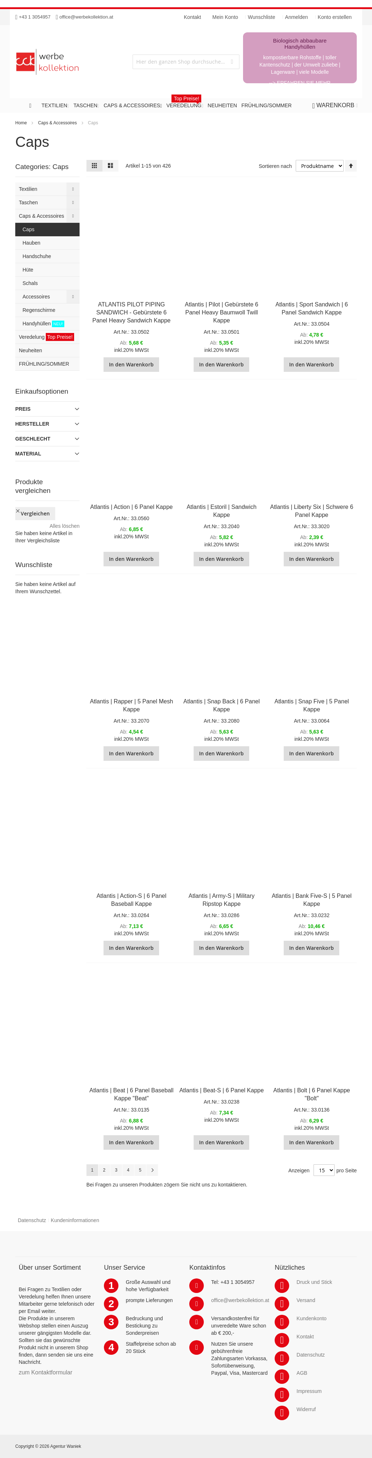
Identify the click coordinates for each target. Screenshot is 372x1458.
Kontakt (305, 1336)
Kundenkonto (311, 1318)
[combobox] (186, 62)
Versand (305, 1300)
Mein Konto (225, 17)
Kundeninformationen (75, 1220)
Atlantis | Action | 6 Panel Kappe (131, 507)
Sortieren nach (275, 166)
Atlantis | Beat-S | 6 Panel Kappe (221, 1090)
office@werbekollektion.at (86, 17)
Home (21, 122)
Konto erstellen (335, 17)
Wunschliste (261, 17)
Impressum (309, 1391)
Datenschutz (32, 1220)
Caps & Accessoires (57, 122)
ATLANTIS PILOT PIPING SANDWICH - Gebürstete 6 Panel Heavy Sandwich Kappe (131, 312)
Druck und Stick (314, 1282)
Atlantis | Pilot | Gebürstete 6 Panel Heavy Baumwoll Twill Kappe (221, 312)
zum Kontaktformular (45, 1372)
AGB (301, 1373)
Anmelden (296, 17)
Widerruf (306, 1409)
